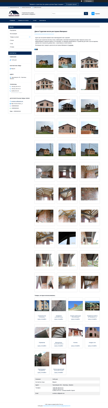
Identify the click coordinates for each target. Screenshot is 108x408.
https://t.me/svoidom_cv (17, 103)
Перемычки (42, 342)
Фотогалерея (13, 33)
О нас (35, 20)
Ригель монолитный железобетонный (58, 370)
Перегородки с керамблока (42, 370)
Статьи (12, 40)
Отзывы (12, 47)
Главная (12, 20)
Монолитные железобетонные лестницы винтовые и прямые (58, 343)
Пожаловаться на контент (49, 405)
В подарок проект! (71, 4)
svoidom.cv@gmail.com (58, 393)
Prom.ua (61, 404)
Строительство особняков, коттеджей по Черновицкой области (42, 316)
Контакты (42, 20)
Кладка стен (92, 342)
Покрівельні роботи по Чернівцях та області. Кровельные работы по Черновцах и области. (92, 316)
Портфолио (13, 30)
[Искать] (86, 13)
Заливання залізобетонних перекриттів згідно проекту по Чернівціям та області (59, 316)
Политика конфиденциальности (63, 405)
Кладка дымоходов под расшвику (75, 316)
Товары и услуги (23, 20)
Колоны (75, 342)
